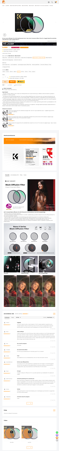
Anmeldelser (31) (15, 174)
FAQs (21, 174)
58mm (15, 71)
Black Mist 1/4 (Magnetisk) (26, 57)
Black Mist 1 (5, 57)
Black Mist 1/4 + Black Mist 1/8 (39, 57)
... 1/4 (29, 403)
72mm (26, 71)
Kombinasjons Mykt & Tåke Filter (24, 64)
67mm (22, 71)
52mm (7, 71)
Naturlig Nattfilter (35, 64)
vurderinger (12, 41)
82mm (33, 71)
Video (25, 174)
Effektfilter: (4, 62)
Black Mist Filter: (11, 55)
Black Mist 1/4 (17, 57)
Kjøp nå (12, 81)
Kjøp (5, 81)
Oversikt (7, 174)
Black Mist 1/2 (11, 57)
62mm (19, 71)
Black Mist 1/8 (48, 57)
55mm (11, 71)
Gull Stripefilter (14, 64)
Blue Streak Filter (6, 64)
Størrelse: (5, 69)
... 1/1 (29, 447)
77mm (30, 71)
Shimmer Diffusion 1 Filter (46, 64)
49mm (4, 71)
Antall (3, 74)
